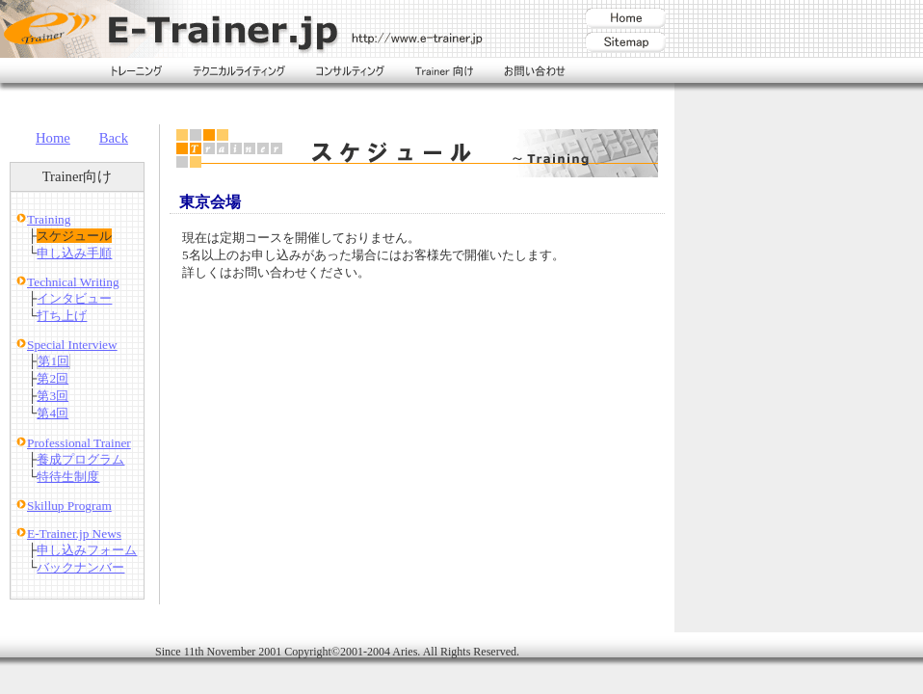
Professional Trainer (79, 443)
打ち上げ (62, 315)
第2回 (52, 378)
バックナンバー (80, 567)
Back (113, 138)
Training (48, 219)
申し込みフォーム (87, 550)
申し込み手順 (74, 253)
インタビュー (74, 298)
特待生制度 (68, 476)
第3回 (52, 395)
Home (53, 138)
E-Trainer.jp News (74, 533)
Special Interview (72, 344)
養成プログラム (80, 459)
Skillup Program (69, 505)
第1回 (53, 361)
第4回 (52, 413)
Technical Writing (73, 282)
